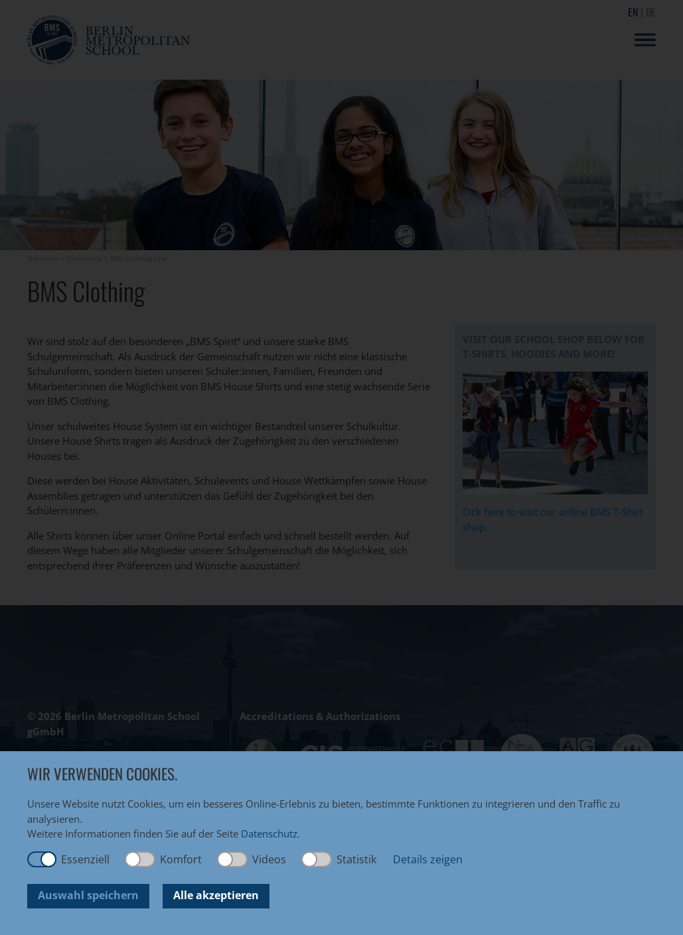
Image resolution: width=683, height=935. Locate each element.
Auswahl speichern (88, 895)
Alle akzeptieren (216, 895)
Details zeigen (428, 859)
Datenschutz (269, 833)
